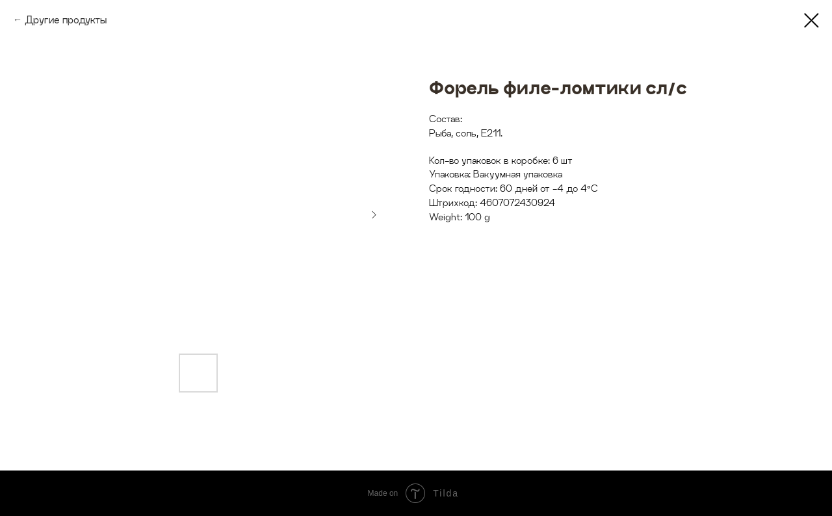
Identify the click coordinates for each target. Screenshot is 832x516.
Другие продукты (66, 19)
